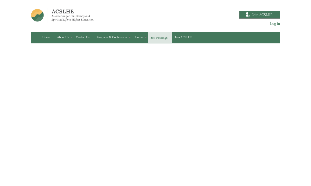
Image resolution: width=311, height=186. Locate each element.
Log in (275, 23)
